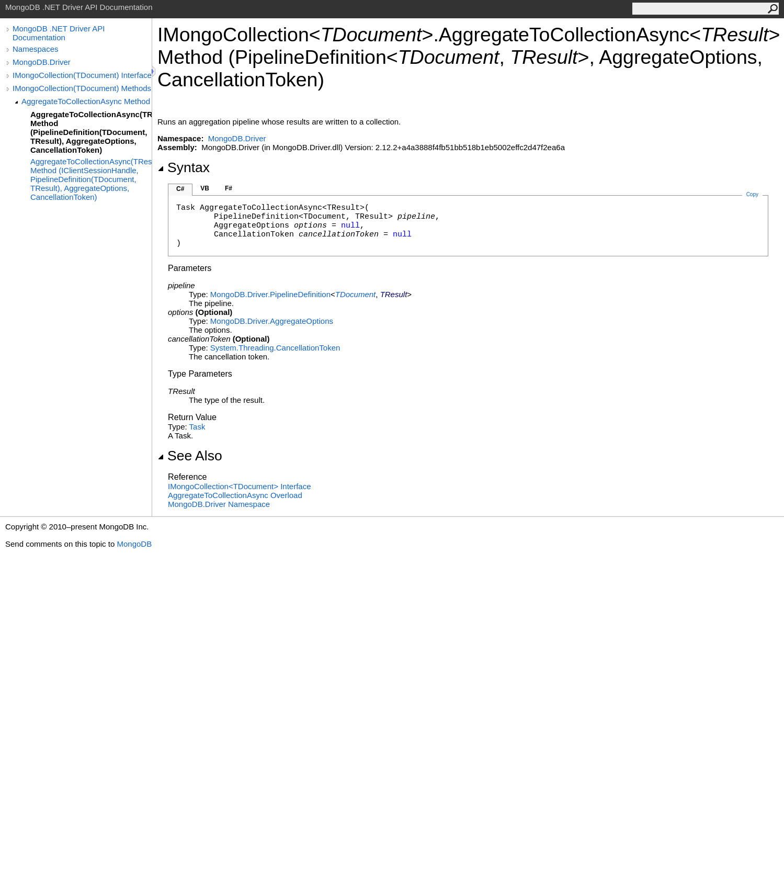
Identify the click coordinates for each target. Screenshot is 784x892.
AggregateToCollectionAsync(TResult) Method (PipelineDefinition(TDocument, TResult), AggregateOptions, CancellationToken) (91, 132)
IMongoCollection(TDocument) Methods (82, 88)
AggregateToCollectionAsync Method (85, 101)
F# (228, 188)
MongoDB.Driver (42, 62)
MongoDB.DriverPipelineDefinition (270, 294)
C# (180, 189)
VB (204, 188)
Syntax (183, 167)
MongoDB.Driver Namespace (219, 504)
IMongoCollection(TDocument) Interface (82, 75)
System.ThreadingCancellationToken (275, 347)
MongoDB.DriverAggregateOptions (271, 321)
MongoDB (134, 543)
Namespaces (36, 48)
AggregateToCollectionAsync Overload (235, 495)
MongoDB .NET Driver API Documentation (59, 33)
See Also (189, 456)
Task (197, 426)
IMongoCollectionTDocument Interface (239, 486)
